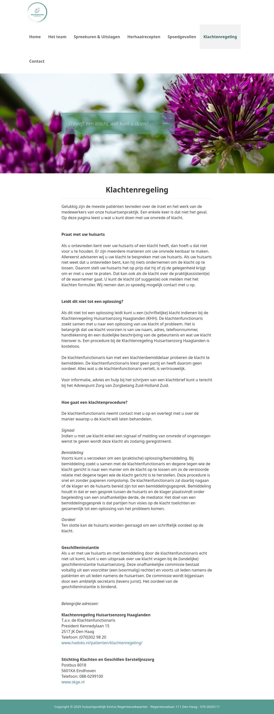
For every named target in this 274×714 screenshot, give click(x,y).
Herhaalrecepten (143, 36)
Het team (57, 36)
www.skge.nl (73, 682)
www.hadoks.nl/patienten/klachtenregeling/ (102, 642)
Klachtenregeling (222, 36)
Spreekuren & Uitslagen (97, 36)
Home (35, 36)
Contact (36, 61)
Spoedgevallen (182, 36)
